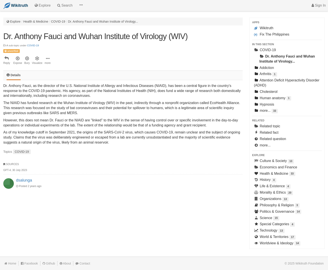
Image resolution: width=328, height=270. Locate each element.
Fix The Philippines (271, 34)
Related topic (267, 126)
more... (266, 111)
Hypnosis (264, 104)
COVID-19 (58, 21)
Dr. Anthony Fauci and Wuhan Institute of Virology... (103, 21)
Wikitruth (263, 28)
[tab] (14, 75)
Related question (270, 139)
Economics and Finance (275, 167)
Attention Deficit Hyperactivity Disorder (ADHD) (286, 82)
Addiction (264, 68)
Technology (269, 231)
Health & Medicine (35, 21)
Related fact (266, 132)
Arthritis (265, 74)
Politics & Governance (277, 212)
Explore (15, 21)
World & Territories (275, 237)
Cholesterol (265, 92)
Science (266, 218)
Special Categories (274, 224)
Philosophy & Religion (276, 205)
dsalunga (24, 180)
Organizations (271, 199)
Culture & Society (274, 161)
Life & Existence (272, 186)
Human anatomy (272, 98)
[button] (81, 5)
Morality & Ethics (273, 193)
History (265, 180)
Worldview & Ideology (277, 243)
